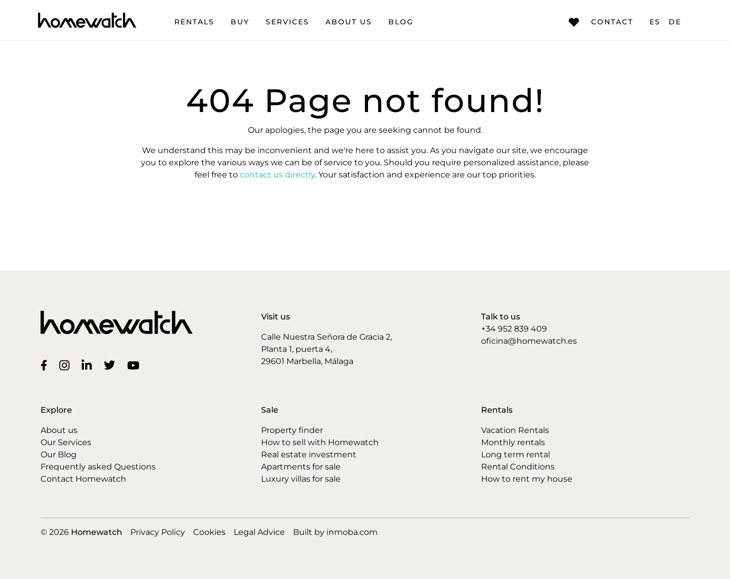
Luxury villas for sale (301, 479)
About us (348, 21)
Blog (401, 21)
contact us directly (277, 174)
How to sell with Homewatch (320, 442)
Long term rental (515, 454)
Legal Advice (259, 532)
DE (675, 21)
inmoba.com (352, 532)
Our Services (66, 442)
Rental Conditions (518, 467)
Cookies (209, 532)
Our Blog (59, 454)
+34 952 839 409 (514, 329)
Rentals (194, 21)
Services (287, 21)
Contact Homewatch (83, 479)
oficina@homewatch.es (529, 341)
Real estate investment (308, 454)
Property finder (292, 430)
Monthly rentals (513, 442)
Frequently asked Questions (98, 467)
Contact (601, 22)
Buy (240, 21)
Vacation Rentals (515, 430)
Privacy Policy (157, 532)
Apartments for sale (301, 467)
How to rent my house (526, 479)
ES (655, 21)
